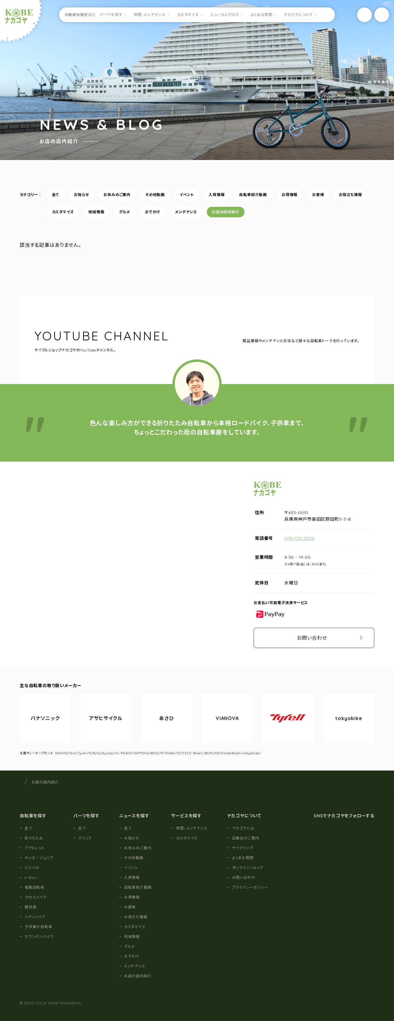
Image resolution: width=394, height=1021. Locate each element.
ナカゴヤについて (298, 14)
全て (55, 202)
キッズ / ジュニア (39, 857)
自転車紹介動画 (253, 202)
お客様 (318, 202)
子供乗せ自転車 (38, 926)
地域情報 (96, 219)
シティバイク (35, 917)
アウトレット (35, 848)
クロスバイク (35, 897)
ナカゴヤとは (243, 828)
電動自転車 (34, 887)
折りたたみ (34, 838)
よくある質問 (261, 14)
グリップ (85, 838)
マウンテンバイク (39, 936)
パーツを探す (111, 14)
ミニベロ (32, 867)
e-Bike (31, 877)
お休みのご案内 (117, 202)
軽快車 (30, 907)
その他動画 (155, 202)
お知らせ (81, 202)
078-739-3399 (299, 538)
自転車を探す (76, 14)
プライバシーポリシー (250, 887)
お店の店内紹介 (225, 219)
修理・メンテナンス (150, 14)
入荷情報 (216, 202)
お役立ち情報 (350, 202)
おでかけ (152, 219)
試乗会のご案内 (245, 838)
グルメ (124, 219)
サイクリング (242, 848)
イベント (186, 202)
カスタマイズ (188, 14)
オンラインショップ (247, 867)
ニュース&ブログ (224, 14)
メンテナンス (186, 219)
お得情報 (289, 202)
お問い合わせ (312, 638)
